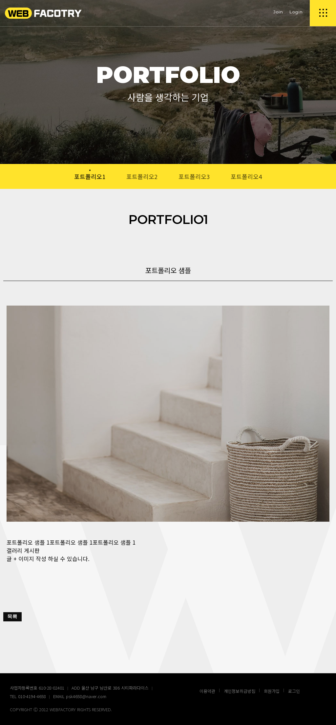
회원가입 (272, 691)
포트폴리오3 (194, 176)
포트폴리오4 (246, 176)
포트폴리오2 (142, 176)
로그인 (294, 691)
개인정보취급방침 (239, 691)
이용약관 (207, 691)
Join (278, 11)
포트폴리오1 (89, 176)
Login (296, 11)
